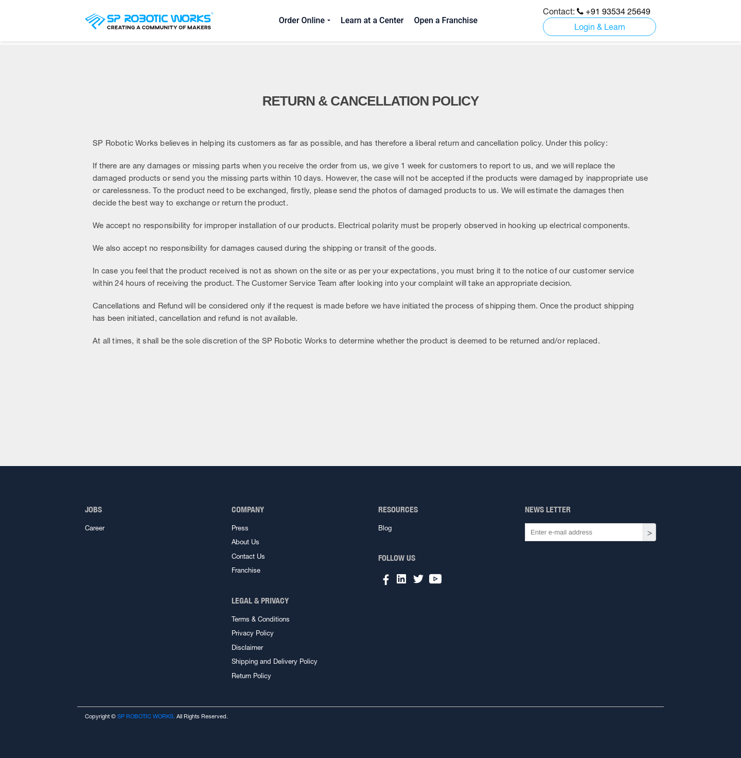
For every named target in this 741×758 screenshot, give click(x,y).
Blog (385, 528)
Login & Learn (599, 26)
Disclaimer (247, 647)
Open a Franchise (446, 20)
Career (94, 528)
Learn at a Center (372, 20)
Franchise (246, 570)
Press (240, 528)
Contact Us (248, 556)
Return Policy (251, 676)
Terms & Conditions (261, 619)
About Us (245, 542)
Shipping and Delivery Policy (274, 661)
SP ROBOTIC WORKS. (146, 716)
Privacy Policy (253, 633)
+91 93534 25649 (613, 11)
